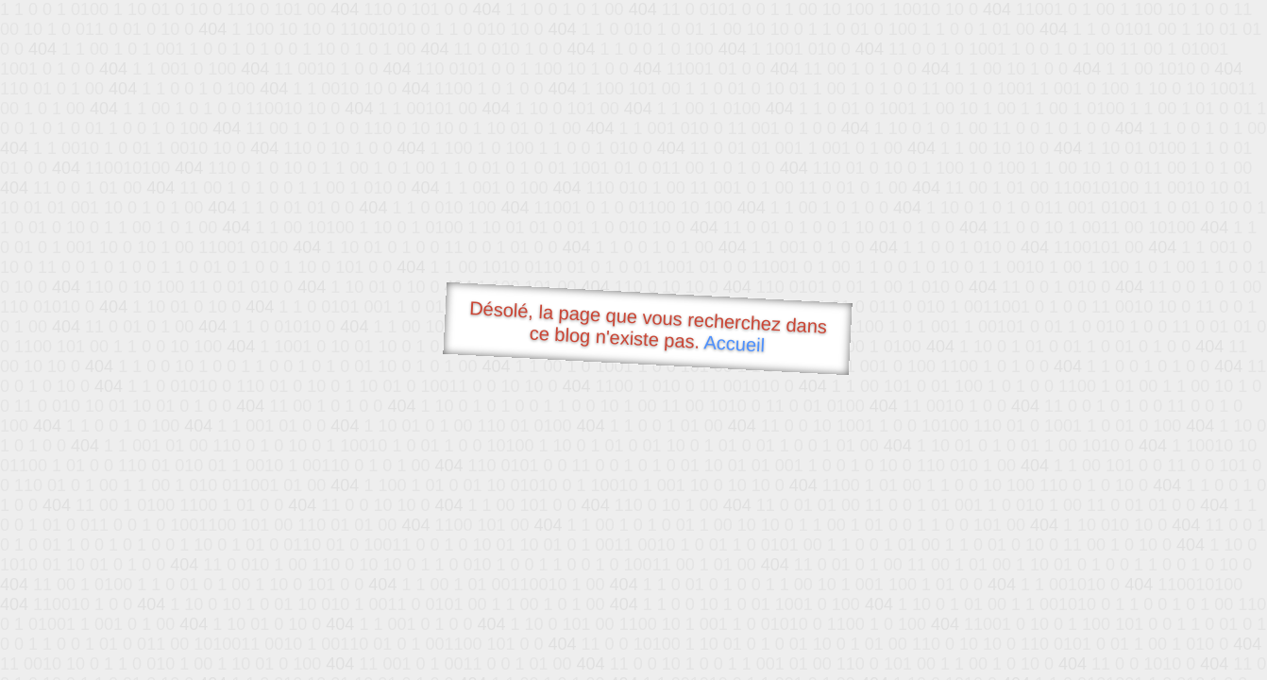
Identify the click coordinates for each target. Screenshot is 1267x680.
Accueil (734, 343)
